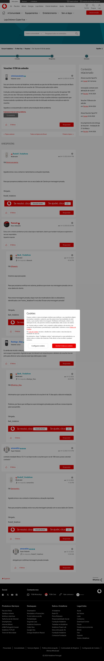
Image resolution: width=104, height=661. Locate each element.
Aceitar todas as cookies (64, 346)
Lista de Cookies (34, 332)
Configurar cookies (38, 346)
